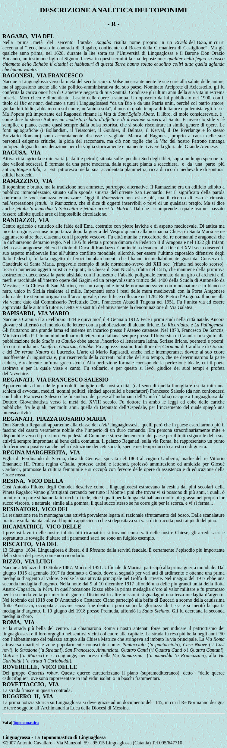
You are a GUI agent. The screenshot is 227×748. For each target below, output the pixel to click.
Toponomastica (26, 722)
